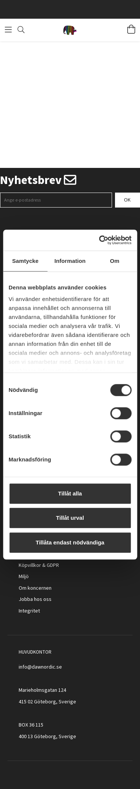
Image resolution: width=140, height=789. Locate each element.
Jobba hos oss (35, 599)
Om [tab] (114, 261)
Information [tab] (70, 261)
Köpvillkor (30, 565)
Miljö (24, 576)
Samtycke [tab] (25, 261)
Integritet (29, 611)
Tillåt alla (70, 493)
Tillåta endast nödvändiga (70, 542)
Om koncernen (35, 588)
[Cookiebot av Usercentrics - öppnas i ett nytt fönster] (99, 240)
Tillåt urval (70, 518)
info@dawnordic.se (40, 667)
